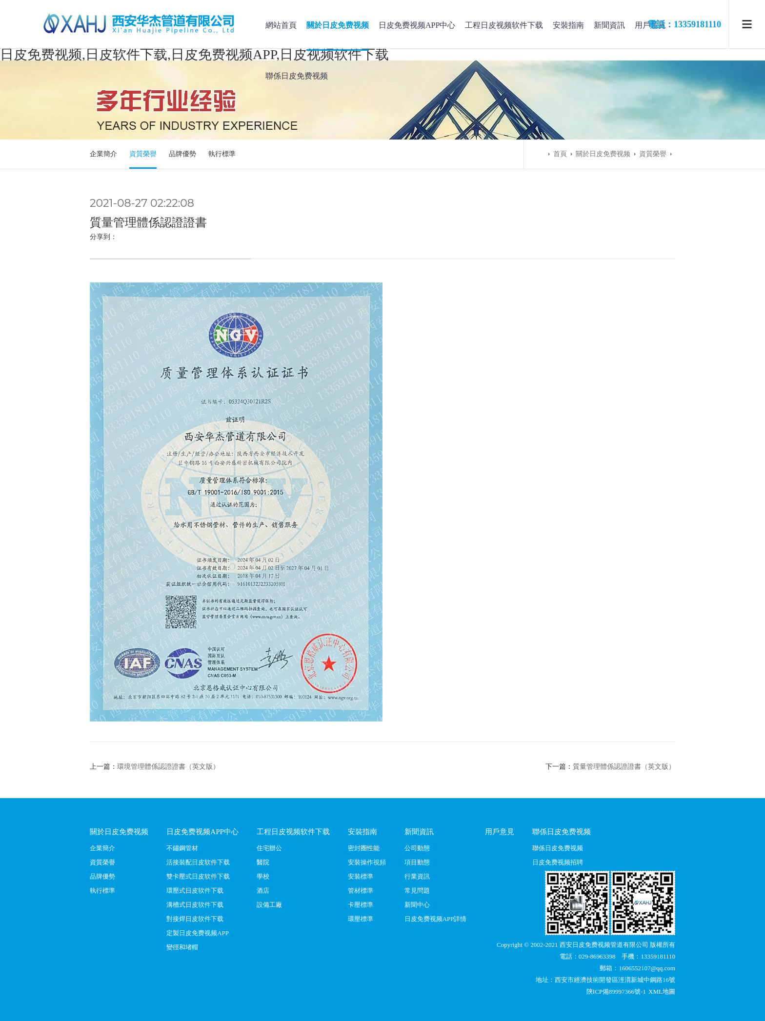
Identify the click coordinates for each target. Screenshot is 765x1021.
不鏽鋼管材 (182, 848)
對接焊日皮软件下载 (194, 918)
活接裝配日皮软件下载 (198, 862)
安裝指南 (568, 25)
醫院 (263, 862)
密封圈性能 (364, 848)
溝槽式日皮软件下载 (194, 904)
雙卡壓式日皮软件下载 (198, 876)
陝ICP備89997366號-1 (616, 991)
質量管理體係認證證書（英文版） (624, 766)
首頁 (560, 154)
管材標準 (360, 890)
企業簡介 (103, 154)
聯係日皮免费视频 (296, 76)
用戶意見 (499, 831)
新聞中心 (417, 904)
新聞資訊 (609, 25)
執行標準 (222, 154)
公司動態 (417, 848)
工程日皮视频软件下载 (504, 25)
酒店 (263, 890)
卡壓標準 (360, 904)
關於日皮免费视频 (337, 25)
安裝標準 (360, 876)
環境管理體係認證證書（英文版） (168, 766)
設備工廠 (269, 904)
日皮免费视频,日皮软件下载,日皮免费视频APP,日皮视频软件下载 (194, 54)
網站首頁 (281, 25)
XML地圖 (661, 991)
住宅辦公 (269, 848)
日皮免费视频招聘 (557, 862)
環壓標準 (360, 918)
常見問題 (417, 890)
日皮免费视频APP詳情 (435, 918)
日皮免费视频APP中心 (417, 25)
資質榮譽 (143, 154)
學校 (263, 876)
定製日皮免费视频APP (197, 933)
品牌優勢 (182, 154)
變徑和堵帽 (182, 947)
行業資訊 (417, 876)
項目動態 (417, 862)
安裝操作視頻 (367, 862)
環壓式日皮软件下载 (194, 890)
